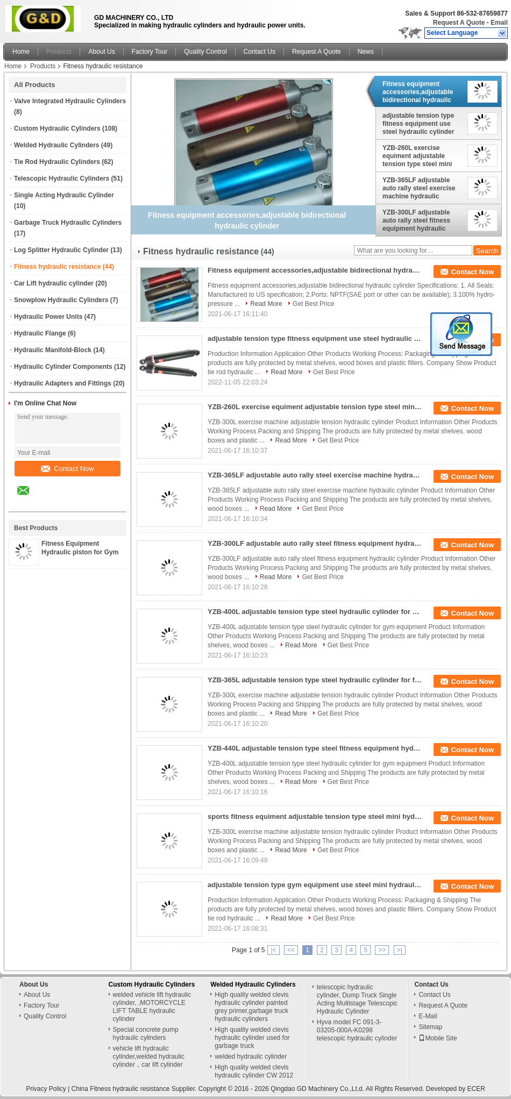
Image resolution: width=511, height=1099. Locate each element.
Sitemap (430, 1027)
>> (382, 950)
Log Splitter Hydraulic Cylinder (61, 250)
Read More (266, 304)
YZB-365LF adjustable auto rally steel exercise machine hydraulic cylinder (418, 188)
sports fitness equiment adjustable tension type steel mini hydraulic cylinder (315, 816)
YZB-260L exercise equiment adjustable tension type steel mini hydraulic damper (417, 156)
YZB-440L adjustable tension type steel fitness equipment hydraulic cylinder (315, 748)
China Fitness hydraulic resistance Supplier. (135, 1089)
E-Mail (427, 1016)
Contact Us (259, 51)
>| (399, 950)
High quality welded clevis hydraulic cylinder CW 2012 (254, 1071)
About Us (101, 51)
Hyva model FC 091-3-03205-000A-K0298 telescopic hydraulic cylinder (357, 1030)
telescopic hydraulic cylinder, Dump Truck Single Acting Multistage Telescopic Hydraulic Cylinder (357, 999)
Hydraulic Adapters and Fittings (62, 383)
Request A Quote (459, 22)
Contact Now (67, 469)
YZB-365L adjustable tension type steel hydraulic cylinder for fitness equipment (315, 680)
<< (291, 950)
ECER (476, 1089)
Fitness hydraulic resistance (57, 266)
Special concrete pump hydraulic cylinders (146, 1033)
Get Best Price (313, 304)
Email (499, 22)
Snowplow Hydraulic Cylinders (61, 300)
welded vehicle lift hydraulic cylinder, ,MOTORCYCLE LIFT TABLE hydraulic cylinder (152, 1007)
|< (273, 950)
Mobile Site (437, 1038)
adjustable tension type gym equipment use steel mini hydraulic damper (315, 885)
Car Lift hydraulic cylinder (54, 283)
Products (59, 51)
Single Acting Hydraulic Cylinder (64, 195)
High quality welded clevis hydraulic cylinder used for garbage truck (252, 1038)
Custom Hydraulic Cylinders (57, 128)
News (366, 51)
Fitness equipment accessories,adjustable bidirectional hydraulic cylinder (417, 92)
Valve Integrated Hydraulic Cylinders (70, 101)
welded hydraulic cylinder (251, 1056)
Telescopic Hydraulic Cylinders (61, 178)
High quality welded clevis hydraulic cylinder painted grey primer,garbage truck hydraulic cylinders (251, 1007)
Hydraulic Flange (40, 333)
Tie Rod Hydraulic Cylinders (57, 162)
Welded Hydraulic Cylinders (57, 145)
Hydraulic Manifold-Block (52, 350)
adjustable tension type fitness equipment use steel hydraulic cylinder (418, 123)
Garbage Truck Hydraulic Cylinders (68, 222)
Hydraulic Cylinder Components (63, 366)
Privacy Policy (46, 1089)
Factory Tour (149, 51)
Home (21, 51)
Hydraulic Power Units (48, 316)
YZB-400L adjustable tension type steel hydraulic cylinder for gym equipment (315, 612)
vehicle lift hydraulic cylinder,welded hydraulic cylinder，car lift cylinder (148, 1056)
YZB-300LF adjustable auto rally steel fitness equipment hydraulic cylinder (416, 220)
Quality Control (205, 51)
